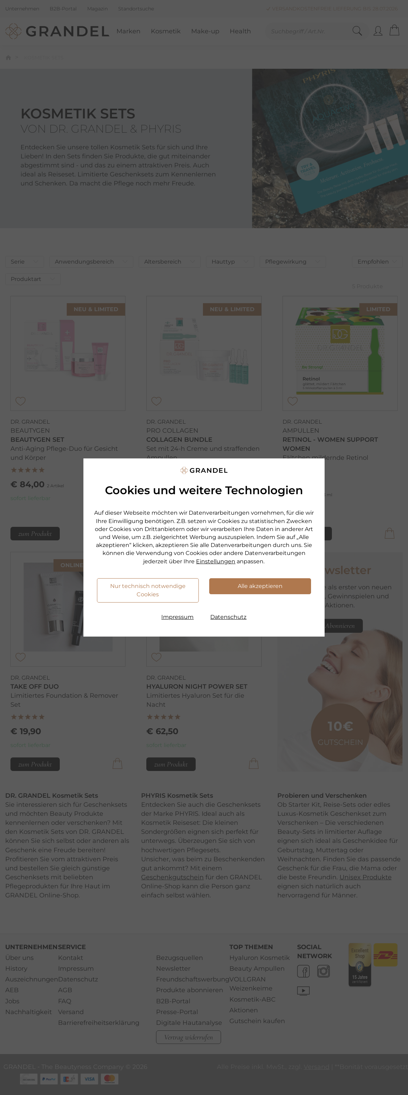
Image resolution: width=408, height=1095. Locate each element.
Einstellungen (215, 561)
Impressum (177, 617)
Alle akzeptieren (260, 586)
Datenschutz (228, 617)
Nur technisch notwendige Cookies (148, 590)
